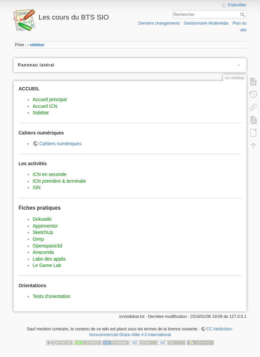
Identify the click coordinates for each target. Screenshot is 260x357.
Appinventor (45, 226)
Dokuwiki (42, 219)
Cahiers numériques (60, 143)
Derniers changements (159, 23)
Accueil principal (50, 99)
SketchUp (43, 232)
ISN (36, 187)
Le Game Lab (47, 265)
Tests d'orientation (51, 296)
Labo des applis (49, 259)
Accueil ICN (45, 106)
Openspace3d (47, 245)
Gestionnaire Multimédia (206, 23)
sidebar (37, 44)
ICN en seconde (49, 174)
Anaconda (43, 252)
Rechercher (243, 14)
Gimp (38, 239)
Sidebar (41, 112)
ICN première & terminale (59, 181)
